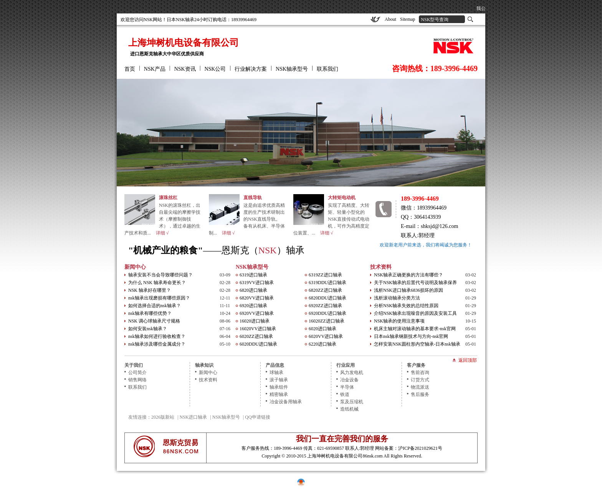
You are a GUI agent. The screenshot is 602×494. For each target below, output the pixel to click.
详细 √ (162, 233)
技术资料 (381, 267)
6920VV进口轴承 (257, 313)
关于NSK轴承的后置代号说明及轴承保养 (415, 282)
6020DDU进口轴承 (258, 344)
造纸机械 (349, 409)
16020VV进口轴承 (258, 328)
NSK (267, 250)
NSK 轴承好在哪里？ (149, 290)
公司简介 (137, 372)
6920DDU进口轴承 (327, 313)
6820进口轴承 (253, 290)
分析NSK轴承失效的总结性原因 (406, 305)
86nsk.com (372, 456)
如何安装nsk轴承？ (147, 328)
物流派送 (420, 387)
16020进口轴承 (255, 321)
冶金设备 (349, 380)
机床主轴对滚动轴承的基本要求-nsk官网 (415, 328)
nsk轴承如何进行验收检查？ (156, 336)
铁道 (344, 394)
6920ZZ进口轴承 (325, 305)
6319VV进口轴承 (257, 282)
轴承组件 (279, 387)
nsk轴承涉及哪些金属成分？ (156, 344)
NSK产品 (154, 69)
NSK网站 (153, 19)
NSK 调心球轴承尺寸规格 (154, 321)
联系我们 (327, 69)
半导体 (347, 387)
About (390, 19)
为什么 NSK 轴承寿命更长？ (157, 282)
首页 (129, 69)
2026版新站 (162, 417)
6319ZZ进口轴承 (325, 275)
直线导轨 (252, 197)
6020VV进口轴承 (326, 336)
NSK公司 (215, 69)
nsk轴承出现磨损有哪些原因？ (159, 298)
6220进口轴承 (322, 344)
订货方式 (420, 380)
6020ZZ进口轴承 (256, 336)
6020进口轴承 (322, 328)
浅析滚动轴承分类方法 (397, 298)
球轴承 (276, 372)
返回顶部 (467, 360)
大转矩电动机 (342, 197)
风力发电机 (351, 372)
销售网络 (137, 380)
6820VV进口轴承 (257, 298)
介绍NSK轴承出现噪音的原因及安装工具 (415, 313)
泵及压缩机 (351, 401)
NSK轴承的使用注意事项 (399, 321)
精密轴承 (279, 394)
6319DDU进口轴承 (327, 282)
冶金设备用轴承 (286, 401)
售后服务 (420, 394)
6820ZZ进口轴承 (325, 290)
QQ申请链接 (257, 417)
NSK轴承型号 (292, 69)
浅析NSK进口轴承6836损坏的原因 (408, 290)
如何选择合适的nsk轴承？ (154, 305)
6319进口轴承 (253, 275)
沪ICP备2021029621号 (420, 448)
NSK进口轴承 (193, 417)
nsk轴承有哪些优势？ (150, 313)
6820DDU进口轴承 (327, 298)
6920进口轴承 (253, 305)
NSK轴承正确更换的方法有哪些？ (408, 275)
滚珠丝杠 (168, 197)
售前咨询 (420, 372)
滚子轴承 (279, 380)
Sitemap (407, 19)
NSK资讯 (185, 69)
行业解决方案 (251, 69)
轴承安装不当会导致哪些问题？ (160, 275)
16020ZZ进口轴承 (326, 321)
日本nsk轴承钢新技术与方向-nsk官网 (411, 336)
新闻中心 (135, 267)
